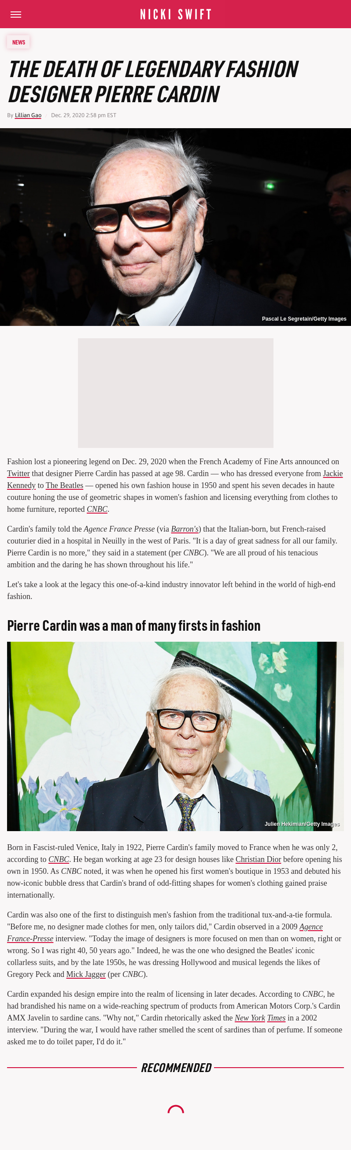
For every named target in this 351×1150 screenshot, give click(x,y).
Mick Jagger (85, 974)
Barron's (184, 529)
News (18, 42)
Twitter (18, 473)
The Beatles (64, 485)
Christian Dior (258, 859)
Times (276, 1017)
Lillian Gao (28, 115)
